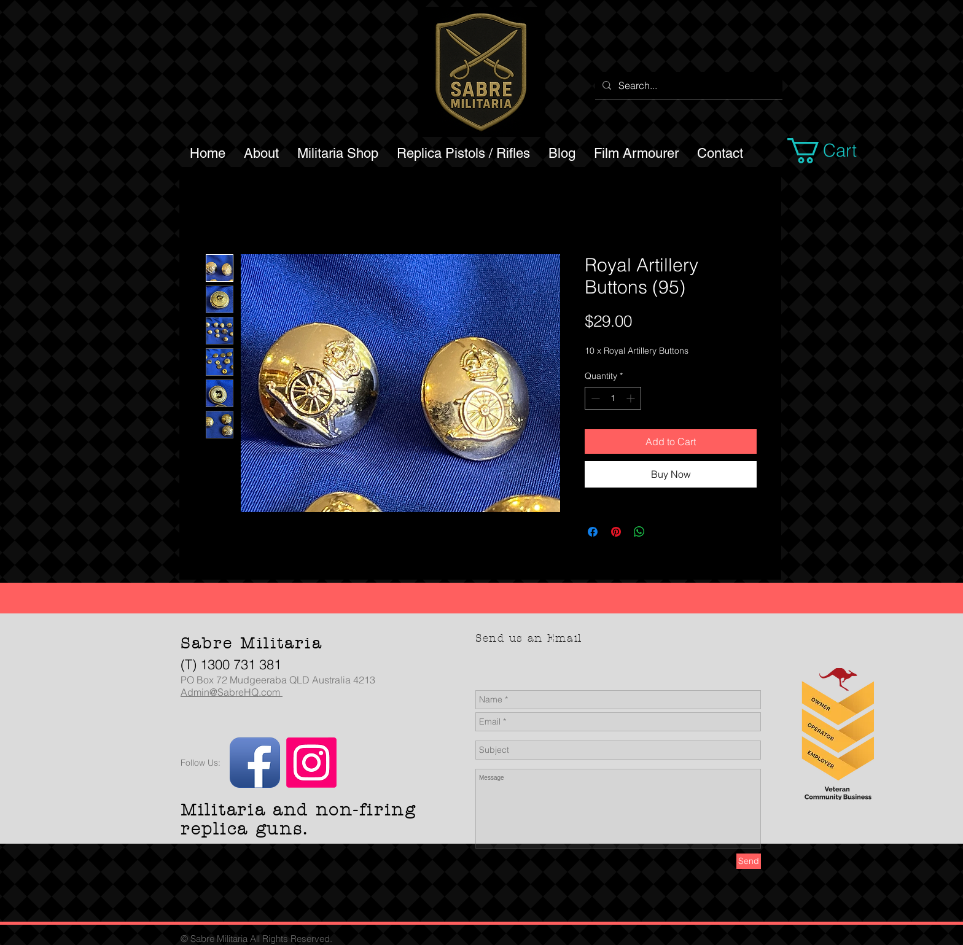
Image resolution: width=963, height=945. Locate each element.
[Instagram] (311, 762)
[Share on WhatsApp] (639, 531)
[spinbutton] (613, 398)
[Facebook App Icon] (255, 762)
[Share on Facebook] (592, 531)
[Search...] (687, 85)
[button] (836, 150)
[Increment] (631, 398)
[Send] (748, 861)
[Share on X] (662, 531)
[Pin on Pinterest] (616, 531)
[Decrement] (594, 398)
